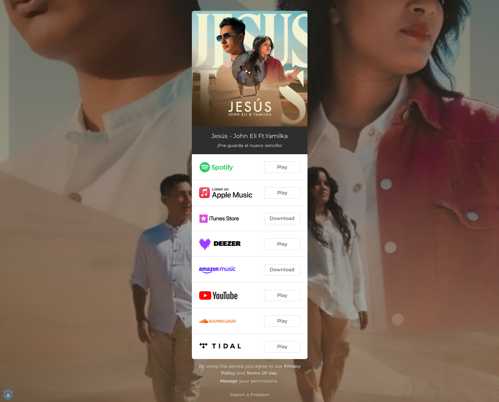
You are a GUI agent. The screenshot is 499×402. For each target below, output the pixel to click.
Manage (229, 381)
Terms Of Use (261, 373)
